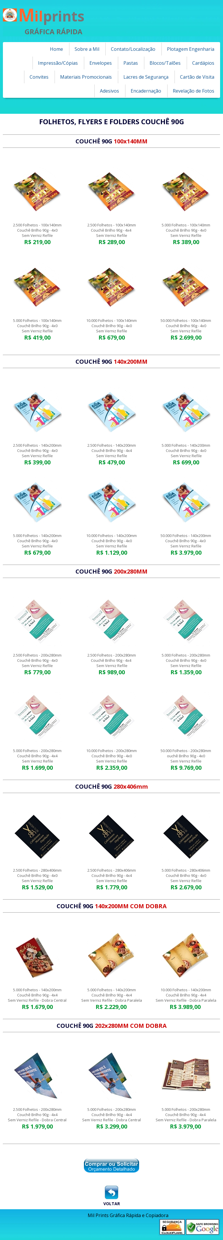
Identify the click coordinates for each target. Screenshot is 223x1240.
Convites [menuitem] (39, 77)
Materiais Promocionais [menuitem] (86, 77)
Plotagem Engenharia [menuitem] (190, 49)
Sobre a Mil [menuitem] (87, 49)
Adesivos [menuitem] (109, 91)
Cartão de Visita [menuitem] (197, 77)
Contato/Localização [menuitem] (133, 49)
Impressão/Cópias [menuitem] (58, 63)
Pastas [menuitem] (130, 63)
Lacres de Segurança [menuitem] (145, 77)
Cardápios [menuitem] (203, 63)
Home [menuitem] (56, 49)
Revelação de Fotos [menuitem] (193, 91)
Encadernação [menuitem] (146, 91)
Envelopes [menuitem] (100, 63)
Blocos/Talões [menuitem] (165, 63)
